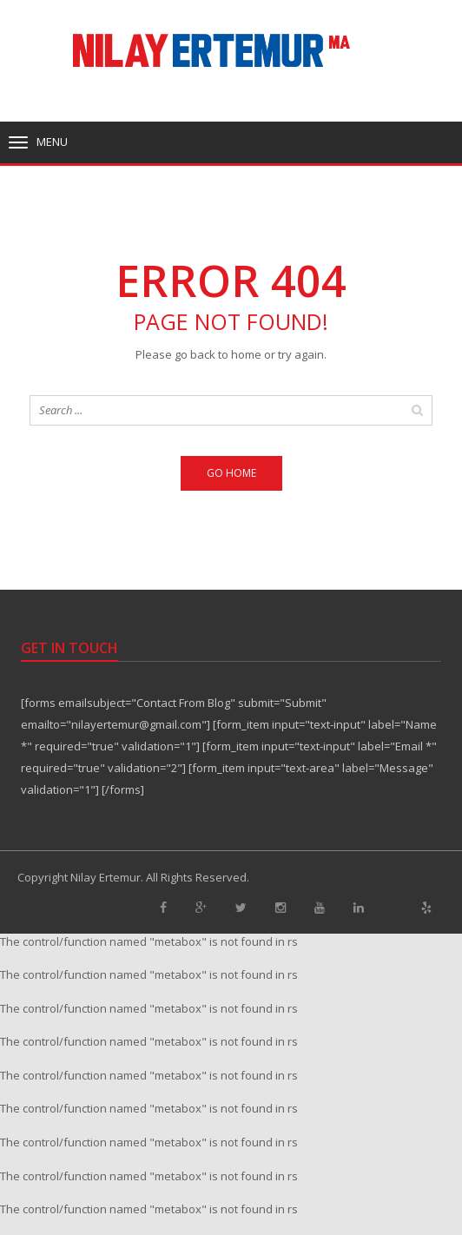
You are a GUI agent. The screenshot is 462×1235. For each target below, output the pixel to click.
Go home (231, 473)
